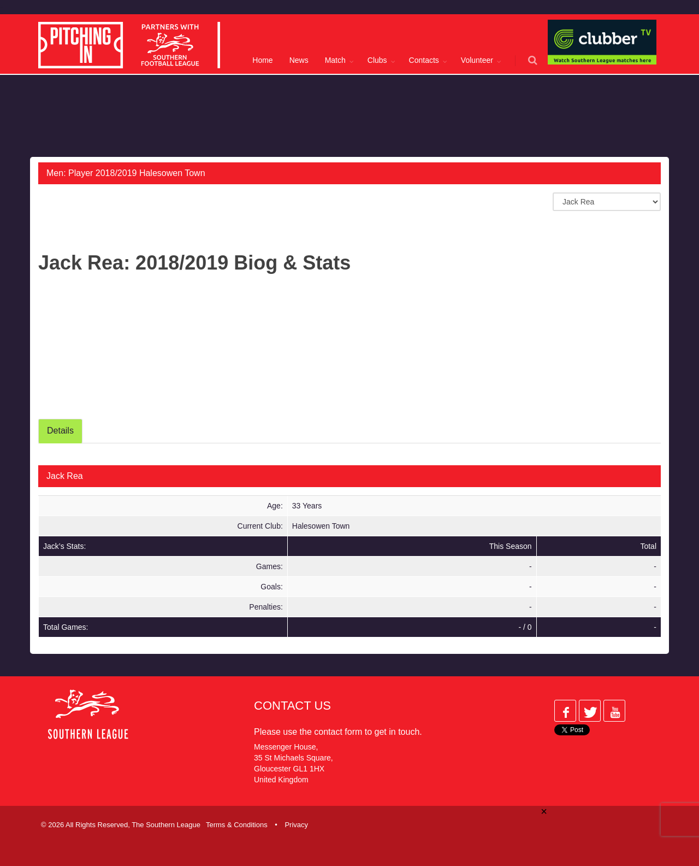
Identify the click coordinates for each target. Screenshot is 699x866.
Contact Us (292, 705)
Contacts (424, 60)
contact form (338, 731)
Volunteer (477, 60)
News (299, 60)
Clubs (377, 60)
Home (262, 60)
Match (335, 60)
